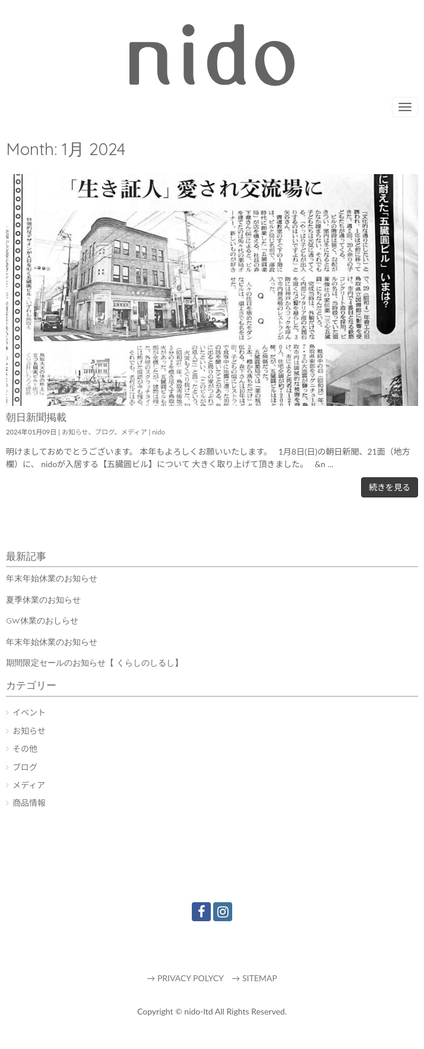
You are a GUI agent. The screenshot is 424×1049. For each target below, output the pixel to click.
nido (158, 432)
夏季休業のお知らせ (43, 599)
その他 (24, 749)
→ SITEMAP (254, 978)
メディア (134, 432)
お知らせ (75, 432)
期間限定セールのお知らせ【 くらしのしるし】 (94, 662)
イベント (29, 712)
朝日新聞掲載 (36, 417)
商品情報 (29, 803)
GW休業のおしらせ (42, 620)
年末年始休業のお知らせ (51, 578)
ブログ (105, 432)
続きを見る (389, 487)
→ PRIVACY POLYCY (185, 978)
